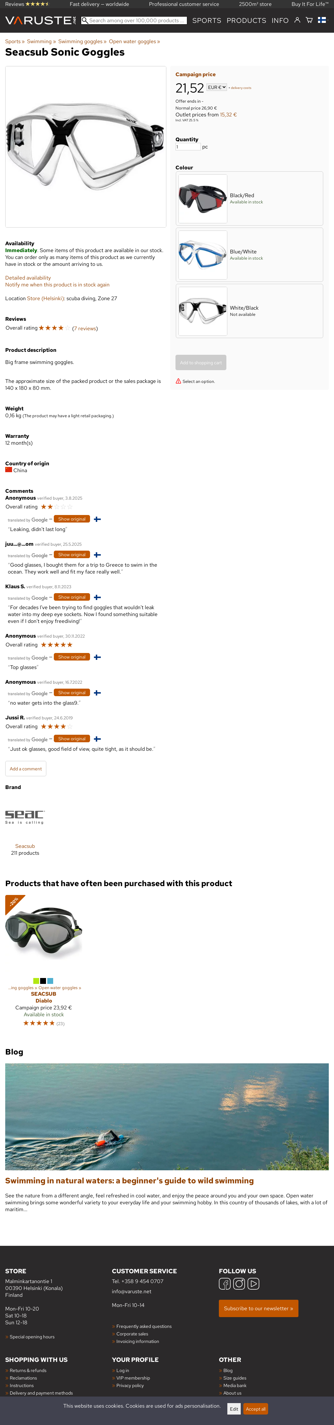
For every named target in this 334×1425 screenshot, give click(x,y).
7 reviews (85, 328)
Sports (206, 20)
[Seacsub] (25, 832)
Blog (228, 1370)
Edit (234, 1409)
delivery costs (241, 88)
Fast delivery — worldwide (99, 4)
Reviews (27, 4)
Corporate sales (132, 1334)
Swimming (41, 41)
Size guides (234, 1378)
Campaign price (195, 74)
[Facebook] (225, 1284)
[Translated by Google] (28, 519)
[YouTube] (253, 1284)
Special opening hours (32, 1336)
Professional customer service (184, 4)
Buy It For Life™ (310, 4)
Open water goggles (134, 41)
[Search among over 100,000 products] (134, 20)
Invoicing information (137, 1341)
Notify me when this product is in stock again (57, 284)
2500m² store (255, 4)
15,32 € (228, 114)
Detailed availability (28, 277)
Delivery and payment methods (41, 1393)
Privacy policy (130, 1385)
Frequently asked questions (144, 1326)
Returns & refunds (28, 1370)
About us (232, 1393)
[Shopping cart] (309, 20)
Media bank (235, 1385)
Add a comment (26, 768)
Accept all (256, 1409)
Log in (122, 1370)
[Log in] (297, 20)
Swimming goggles (82, 41)
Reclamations (23, 1378)
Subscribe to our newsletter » (258, 1308)
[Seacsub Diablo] (43, 964)
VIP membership (133, 1378)
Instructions (22, 1385)
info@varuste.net (131, 1291)
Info (280, 20)
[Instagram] (239, 1284)
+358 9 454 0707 (142, 1281)
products (246, 20)
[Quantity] (188, 146)
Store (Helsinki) (45, 298)
